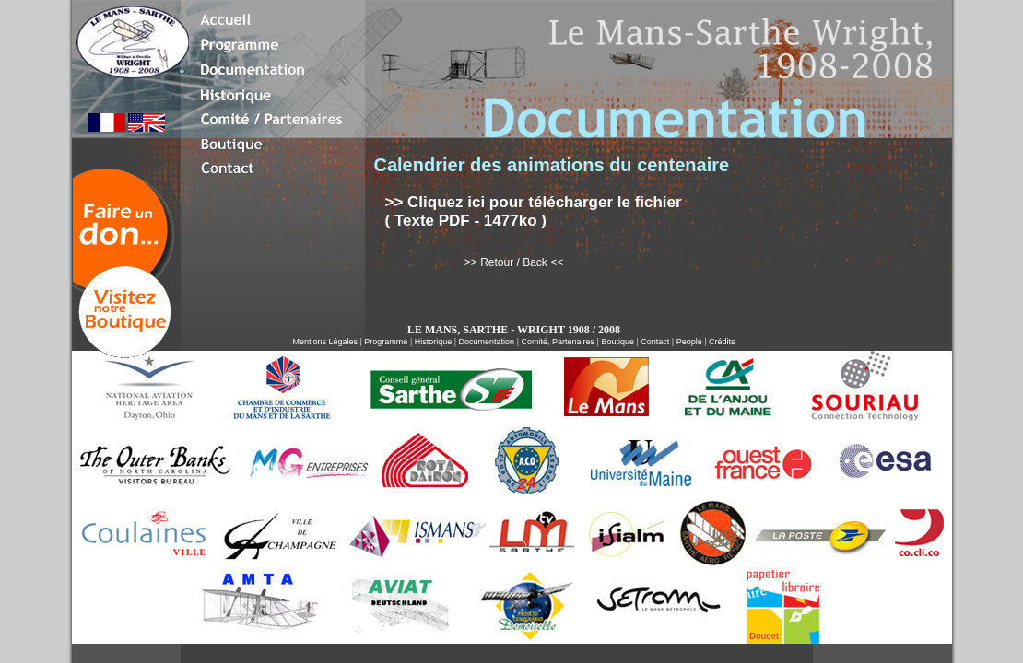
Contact (655, 341)
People (689, 341)
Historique (434, 341)
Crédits (722, 341)
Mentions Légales (325, 341)
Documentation (487, 341)
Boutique (616, 341)
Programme (385, 341)
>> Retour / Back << (513, 262)
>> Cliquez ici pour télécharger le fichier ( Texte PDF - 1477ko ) (533, 211)
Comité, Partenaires (557, 341)
